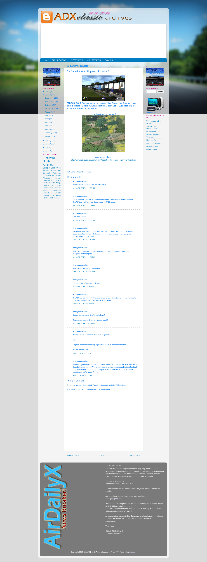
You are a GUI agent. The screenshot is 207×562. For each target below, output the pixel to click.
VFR (58, 168)
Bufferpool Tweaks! (153, 143)
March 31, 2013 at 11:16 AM (84, 240)
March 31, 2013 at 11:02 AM (84, 205)
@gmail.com (117, 499)
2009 (48, 151)
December (49, 98)
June (47, 119)
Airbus (58, 178)
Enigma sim (48, 188)
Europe (46, 168)
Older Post (134, 455)
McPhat (56, 198)
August (48, 112)
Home (45, 60)
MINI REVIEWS (94, 60)
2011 (48, 144)
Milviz (45, 190)
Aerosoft (46, 170)
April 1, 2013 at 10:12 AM (82, 375)
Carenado (47, 173)
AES (44, 198)
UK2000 (58, 193)
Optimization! (151, 150)
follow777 (115, 552)
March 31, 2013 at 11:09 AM (84, 220)
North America (48, 163)
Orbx (53, 168)
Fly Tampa (56, 175)
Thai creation (56, 195)
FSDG (58, 185)
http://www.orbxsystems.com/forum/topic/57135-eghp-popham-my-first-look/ (103, 160)
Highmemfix (151, 140)
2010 (48, 147)
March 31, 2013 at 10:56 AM (84, 188)
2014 (48, 92)
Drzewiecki (47, 175)
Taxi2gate (46, 193)
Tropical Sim (48, 185)
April (47, 126)
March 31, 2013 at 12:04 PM (84, 257)
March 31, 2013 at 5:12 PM (83, 287)
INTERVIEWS (76, 60)
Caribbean (56, 173)
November (49, 102)
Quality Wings (55, 183)
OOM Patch (151, 132)
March (47, 129)
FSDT (53, 170)
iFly (59, 170)
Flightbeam (47, 180)
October (48, 105)
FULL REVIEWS (59, 60)
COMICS (109, 60)
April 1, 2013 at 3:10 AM (82, 353)
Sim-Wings (57, 190)
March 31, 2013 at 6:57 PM (83, 304)
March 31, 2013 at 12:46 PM (84, 272)
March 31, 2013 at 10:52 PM (84, 323)
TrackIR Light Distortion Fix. (151, 127)
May (47, 122)
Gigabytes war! (152, 146)
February (49, 133)
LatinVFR (46, 195)
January (48, 136)
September (49, 108)
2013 (48, 95)
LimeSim (57, 180)
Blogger (132, 552)
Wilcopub (46, 178)
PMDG (45, 183)
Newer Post (73, 455)
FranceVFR (49, 198)
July (47, 115)
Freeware (49, 158)
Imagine (58, 188)
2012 (48, 141)
